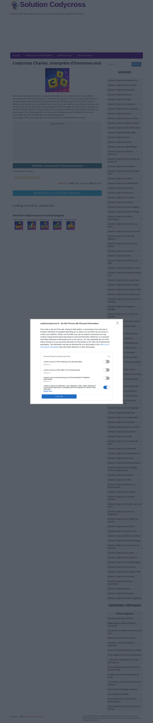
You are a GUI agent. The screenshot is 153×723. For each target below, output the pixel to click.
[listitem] (77, 356)
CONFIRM (59, 396)
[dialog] (76, 361)
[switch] (106, 361)
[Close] (118, 323)
